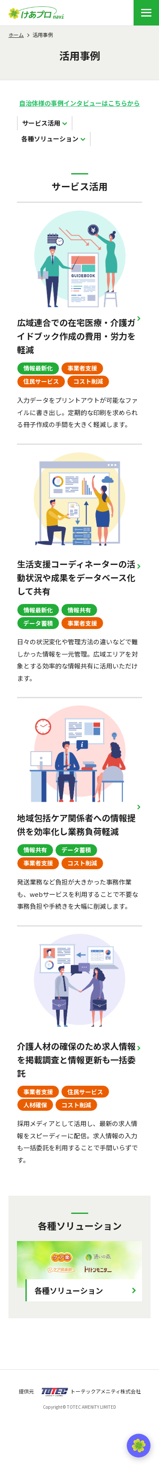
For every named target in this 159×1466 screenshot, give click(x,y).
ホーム (16, 34)
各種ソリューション (49, 138)
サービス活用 (41, 122)
